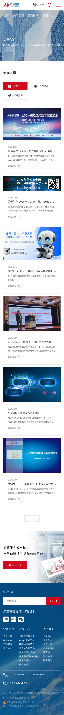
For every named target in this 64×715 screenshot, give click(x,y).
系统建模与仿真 (27, 636)
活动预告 (15, 95)
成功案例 (7, 644)
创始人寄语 (48, 648)
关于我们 (18, 15)
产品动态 (41, 86)
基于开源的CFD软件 (29, 656)
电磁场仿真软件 (27, 644)
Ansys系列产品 (26, 640)
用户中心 (7, 648)
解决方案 (7, 640)
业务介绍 (47, 640)
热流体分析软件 (27, 648)
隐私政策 (7, 706)
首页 (6, 15)
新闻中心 (15, 86)
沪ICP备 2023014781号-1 (16, 698)
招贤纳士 (47, 652)
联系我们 (15, 565)
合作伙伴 (47, 644)
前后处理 (23, 664)
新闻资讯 (32, 15)
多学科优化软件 (27, 652)
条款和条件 (18, 706)
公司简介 (47, 636)
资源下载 (7, 636)
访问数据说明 (31, 706)
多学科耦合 (24, 660)
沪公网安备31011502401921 (19, 702)
